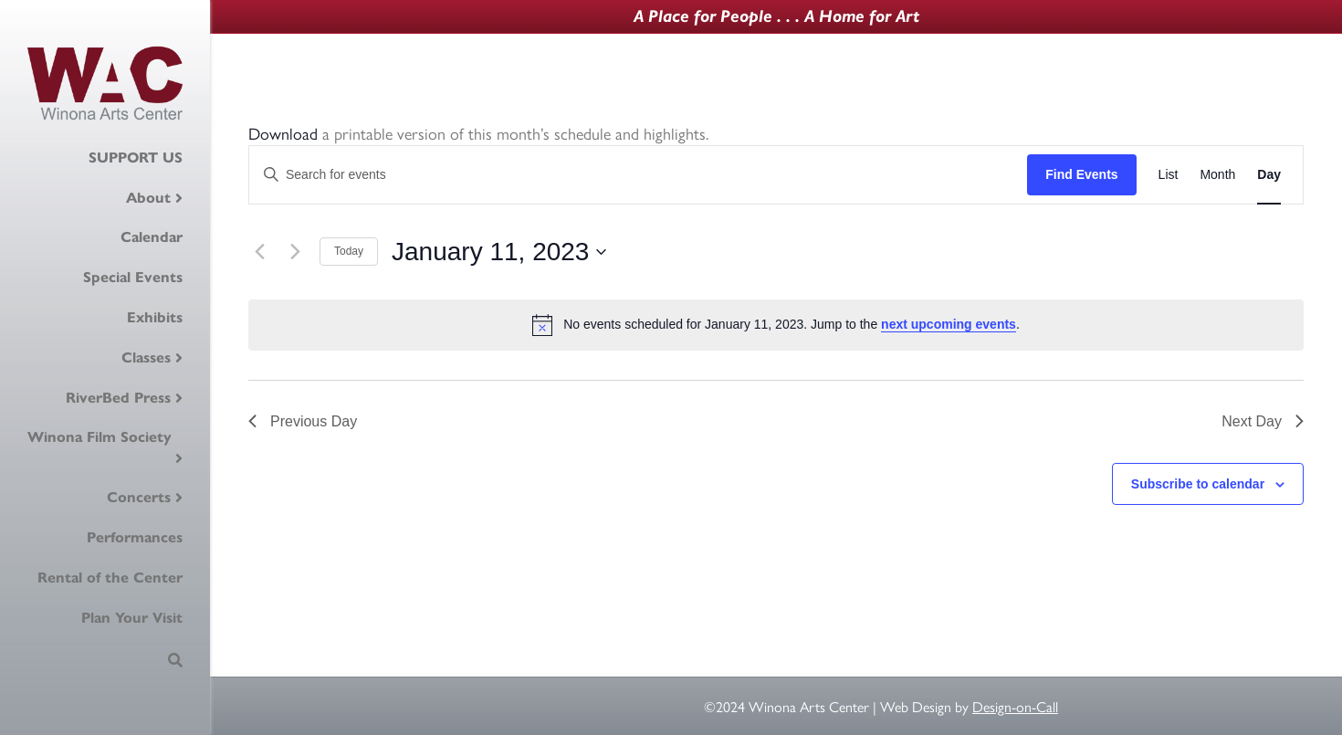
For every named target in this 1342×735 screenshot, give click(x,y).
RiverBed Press (118, 397)
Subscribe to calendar (1197, 484)
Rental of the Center (110, 577)
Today (348, 251)
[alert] (776, 325)
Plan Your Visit (132, 617)
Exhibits (155, 317)
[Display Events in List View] (1169, 175)
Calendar (152, 237)
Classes (146, 357)
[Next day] (295, 252)
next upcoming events (948, 324)
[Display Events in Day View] (1269, 175)
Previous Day (302, 421)
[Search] (175, 660)
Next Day (1262, 421)
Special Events (133, 277)
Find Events (1081, 174)
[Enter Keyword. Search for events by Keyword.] (638, 175)
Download (283, 132)
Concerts (139, 497)
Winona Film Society (99, 437)
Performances (135, 537)
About (148, 197)
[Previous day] (259, 252)
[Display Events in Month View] (1217, 175)
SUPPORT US (136, 157)
